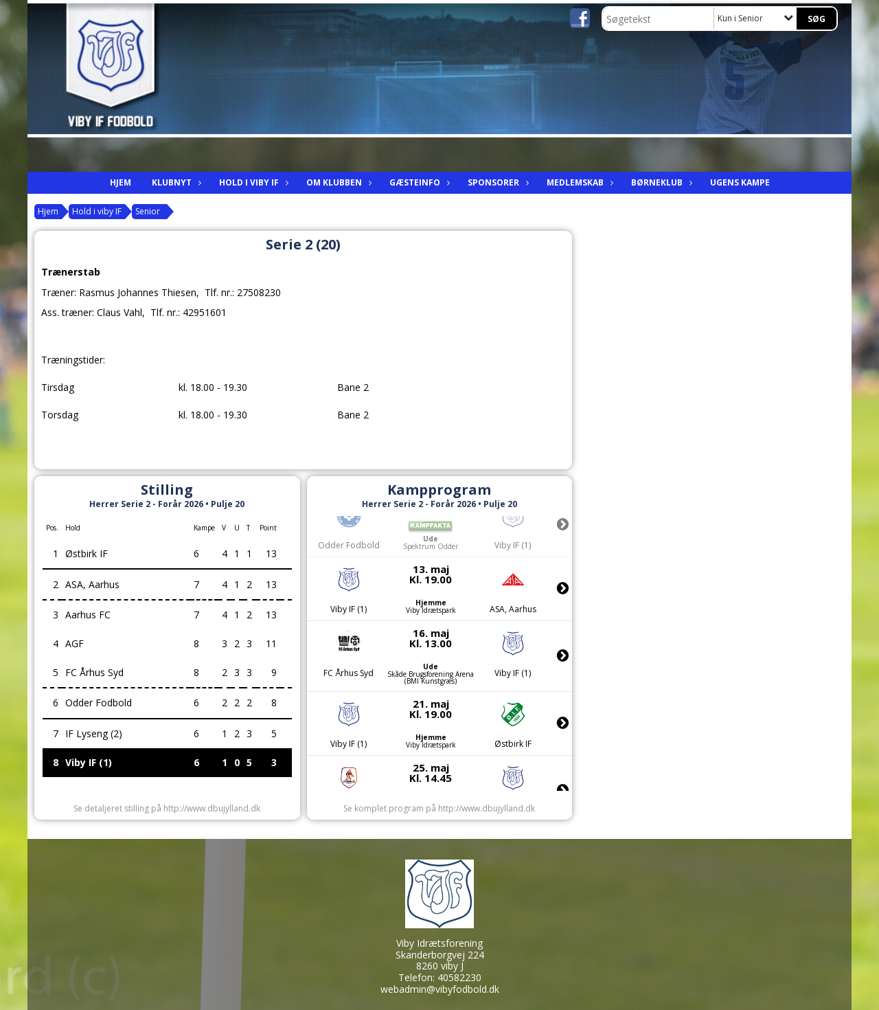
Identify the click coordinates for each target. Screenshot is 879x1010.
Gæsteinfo (418, 182)
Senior (147, 211)
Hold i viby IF (252, 182)
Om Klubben (337, 182)
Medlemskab (578, 182)
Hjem (120, 182)
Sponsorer (497, 182)
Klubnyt (175, 182)
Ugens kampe (740, 182)
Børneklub (660, 182)
